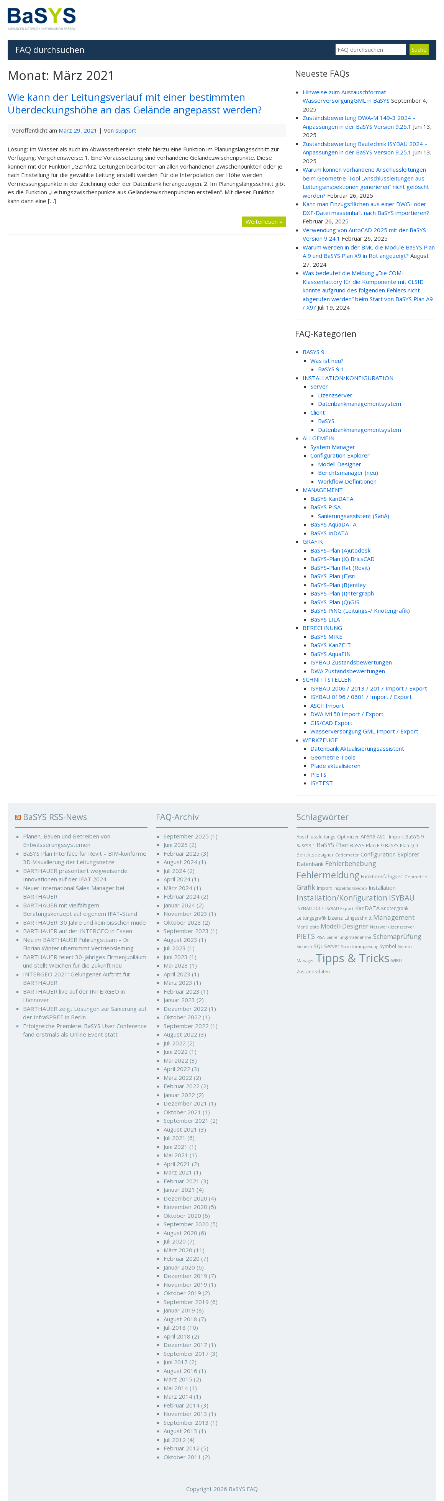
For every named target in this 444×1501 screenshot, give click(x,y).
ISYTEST (321, 783)
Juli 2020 (175, 1241)
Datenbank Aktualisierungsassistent (357, 748)
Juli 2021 (175, 1138)
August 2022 (180, 1034)
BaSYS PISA (325, 507)
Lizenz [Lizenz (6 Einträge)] (335, 917)
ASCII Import (327, 705)
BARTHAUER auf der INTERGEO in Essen (77, 931)
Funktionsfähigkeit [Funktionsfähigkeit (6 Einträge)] (382, 876)
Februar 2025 (182, 853)
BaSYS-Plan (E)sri (333, 576)
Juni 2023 (176, 957)
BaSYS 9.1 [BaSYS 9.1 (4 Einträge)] (306, 845)
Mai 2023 (176, 965)
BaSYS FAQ (243, 1489)
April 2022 (177, 1069)
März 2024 (178, 888)
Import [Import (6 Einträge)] (324, 887)
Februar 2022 (182, 1086)
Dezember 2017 (185, 1344)
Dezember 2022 (185, 1008)
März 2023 (178, 982)
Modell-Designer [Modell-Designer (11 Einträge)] (345, 926)
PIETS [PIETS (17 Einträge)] (306, 936)
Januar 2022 (179, 1095)
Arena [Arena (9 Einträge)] (367, 836)
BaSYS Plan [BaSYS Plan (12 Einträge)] (332, 845)
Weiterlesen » (264, 221)
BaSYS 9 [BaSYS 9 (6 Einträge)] (414, 836)
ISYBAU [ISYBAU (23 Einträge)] (402, 897)
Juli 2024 (175, 870)
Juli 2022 (175, 1043)
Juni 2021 (176, 1146)
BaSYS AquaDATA (333, 524)
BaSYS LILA (325, 619)
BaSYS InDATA (329, 533)
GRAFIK (313, 541)
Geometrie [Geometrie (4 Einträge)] (416, 876)
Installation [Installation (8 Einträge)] (382, 887)
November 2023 (185, 913)
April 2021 (177, 1164)
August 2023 (180, 939)
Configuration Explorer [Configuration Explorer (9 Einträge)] (389, 854)
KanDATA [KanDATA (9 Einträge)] (367, 908)
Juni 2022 (176, 1051)
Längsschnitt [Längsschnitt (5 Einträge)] (358, 918)
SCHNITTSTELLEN (327, 679)
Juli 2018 (175, 1327)
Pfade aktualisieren (335, 765)
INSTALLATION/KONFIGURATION (348, 378)
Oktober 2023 (182, 922)
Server (319, 386)
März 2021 (178, 1172)
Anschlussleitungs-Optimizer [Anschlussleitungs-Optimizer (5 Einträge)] (328, 836)
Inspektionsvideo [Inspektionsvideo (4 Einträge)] (350, 888)
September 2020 (186, 1224)
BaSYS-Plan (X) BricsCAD (342, 559)
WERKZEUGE (320, 740)
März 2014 (178, 1396)
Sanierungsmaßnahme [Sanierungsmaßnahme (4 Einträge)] (349, 937)
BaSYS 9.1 (331, 369)
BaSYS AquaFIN (330, 654)
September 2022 (186, 1026)
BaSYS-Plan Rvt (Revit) (340, 567)
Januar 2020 (179, 1267)
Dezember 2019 (185, 1276)
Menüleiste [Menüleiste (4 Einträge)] (308, 927)
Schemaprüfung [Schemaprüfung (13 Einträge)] (397, 936)
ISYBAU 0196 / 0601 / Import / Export (361, 696)
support (125, 130)
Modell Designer (339, 464)
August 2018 (180, 1319)
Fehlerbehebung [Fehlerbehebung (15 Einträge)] (350, 863)
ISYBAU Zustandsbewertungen (351, 662)
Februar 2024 (182, 896)
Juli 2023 (175, 948)
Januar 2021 (179, 1189)
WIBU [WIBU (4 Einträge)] (396, 960)
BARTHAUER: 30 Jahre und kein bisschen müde (84, 922)
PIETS (318, 774)
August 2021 (180, 1129)
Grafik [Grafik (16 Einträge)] (306, 887)
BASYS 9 (313, 352)
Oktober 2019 (182, 1293)
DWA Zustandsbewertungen (347, 671)
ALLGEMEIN (318, 438)
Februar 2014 (182, 1405)
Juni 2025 (176, 844)
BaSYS (326, 421)
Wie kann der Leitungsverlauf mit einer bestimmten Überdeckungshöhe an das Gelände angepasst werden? (135, 103)
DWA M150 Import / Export (346, 714)
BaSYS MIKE (326, 636)
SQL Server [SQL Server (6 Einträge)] (326, 946)
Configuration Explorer (340, 455)
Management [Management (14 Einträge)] (394, 917)
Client (317, 412)
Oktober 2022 (182, 1017)
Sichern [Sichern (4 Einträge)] (304, 946)
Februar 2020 (182, 1258)
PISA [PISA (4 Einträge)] (320, 937)
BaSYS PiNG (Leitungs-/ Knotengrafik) (360, 610)
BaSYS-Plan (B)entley (338, 585)
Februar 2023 (182, 991)
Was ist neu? (327, 360)
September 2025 (186, 836)
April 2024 (177, 879)
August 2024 (180, 862)
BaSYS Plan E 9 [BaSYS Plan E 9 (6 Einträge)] (366, 845)
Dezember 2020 (185, 1198)
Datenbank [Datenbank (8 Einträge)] (310, 864)
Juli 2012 (175, 1440)
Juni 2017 (176, 1362)
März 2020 (178, 1250)
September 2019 (186, 1302)
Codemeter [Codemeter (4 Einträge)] (347, 855)
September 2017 (186, 1353)
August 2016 (180, 1371)
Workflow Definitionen (347, 481)
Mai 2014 (176, 1388)
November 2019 (185, 1284)
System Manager (332, 447)
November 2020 (185, 1207)
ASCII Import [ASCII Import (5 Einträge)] (390, 836)
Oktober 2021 (182, 1112)
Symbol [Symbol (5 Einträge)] (388, 946)
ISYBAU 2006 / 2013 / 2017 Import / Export (368, 688)
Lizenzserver (335, 395)
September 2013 (186, 1422)
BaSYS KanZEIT (330, 645)
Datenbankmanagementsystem (359, 403)
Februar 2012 (182, 1448)
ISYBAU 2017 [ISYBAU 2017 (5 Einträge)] (310, 908)
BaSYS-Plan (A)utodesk (340, 550)
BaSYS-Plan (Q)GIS (334, 602)
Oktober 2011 (182, 1457)
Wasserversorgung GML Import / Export (364, 731)
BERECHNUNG (322, 628)
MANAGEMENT (323, 490)
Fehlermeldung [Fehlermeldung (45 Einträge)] (328, 875)
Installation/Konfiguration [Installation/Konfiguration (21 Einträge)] (342, 898)
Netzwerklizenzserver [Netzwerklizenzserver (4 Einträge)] (392, 927)
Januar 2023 (179, 1000)
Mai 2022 (176, 1060)
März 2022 (178, 1077)
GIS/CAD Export (331, 723)
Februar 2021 (182, 1181)
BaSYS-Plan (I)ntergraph (342, 593)
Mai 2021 (176, 1155)
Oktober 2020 (182, 1215)
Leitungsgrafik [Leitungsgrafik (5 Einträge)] (311, 918)
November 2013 (185, 1413)
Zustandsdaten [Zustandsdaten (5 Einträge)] (313, 971)
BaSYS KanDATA (331, 498)
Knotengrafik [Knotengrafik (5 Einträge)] (394, 908)
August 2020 (180, 1233)
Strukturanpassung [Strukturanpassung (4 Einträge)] (359, 946)
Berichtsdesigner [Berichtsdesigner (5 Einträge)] (315, 854)
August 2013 (180, 1431)
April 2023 (177, 974)
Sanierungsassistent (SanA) (353, 516)
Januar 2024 (179, 905)
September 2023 (186, 931)
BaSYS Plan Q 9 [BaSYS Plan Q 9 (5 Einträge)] (401, 845)
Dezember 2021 (185, 1103)
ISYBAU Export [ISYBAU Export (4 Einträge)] (339, 908)
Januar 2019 (179, 1310)
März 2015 (178, 1379)
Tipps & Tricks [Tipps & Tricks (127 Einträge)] (353, 958)
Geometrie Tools (333, 757)
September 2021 (186, 1120)
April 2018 (177, 1336)
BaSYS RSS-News (55, 816)
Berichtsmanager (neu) (348, 472)
